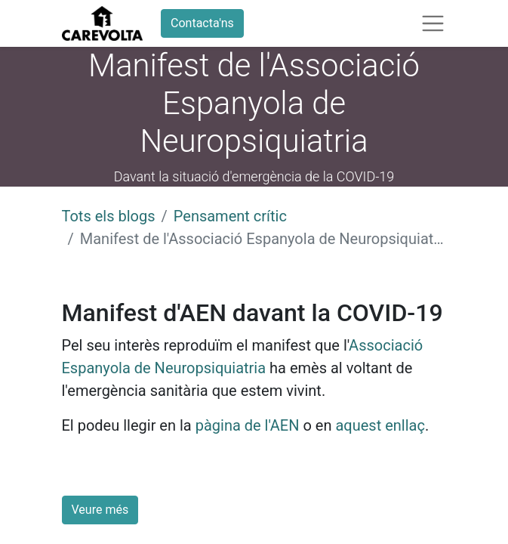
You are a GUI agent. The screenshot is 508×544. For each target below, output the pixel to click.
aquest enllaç (379, 425)
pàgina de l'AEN (248, 425)
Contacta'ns (202, 23)
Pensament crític (230, 216)
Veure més (100, 509)
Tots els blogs (108, 216)
